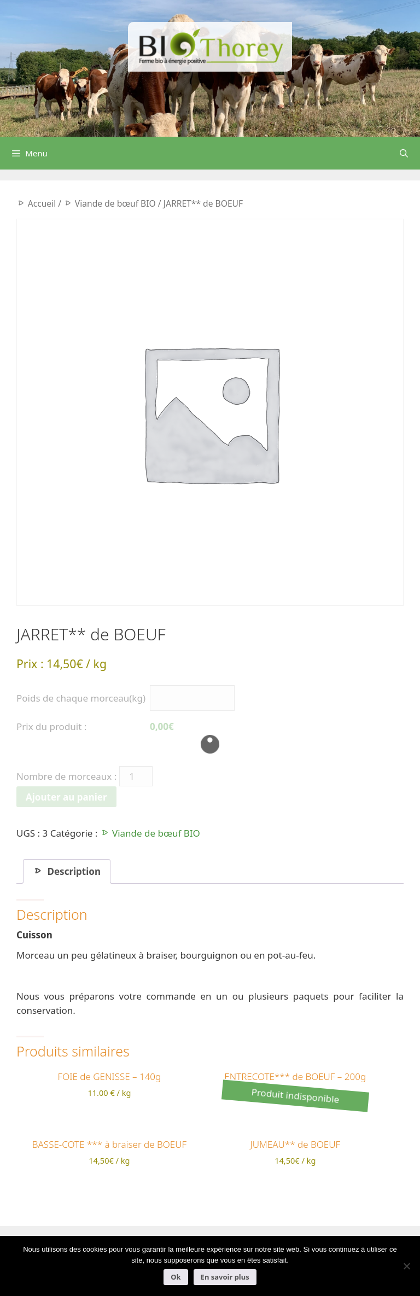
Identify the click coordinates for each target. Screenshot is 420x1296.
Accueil (42, 203)
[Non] (406, 1265)
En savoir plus (225, 1277)
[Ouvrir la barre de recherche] (404, 153)
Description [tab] (73, 871)
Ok (175, 1277)
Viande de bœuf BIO (115, 203)
